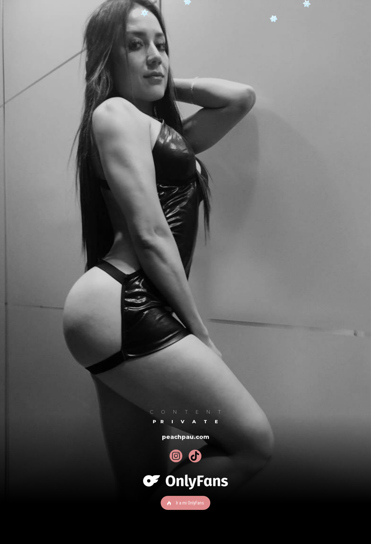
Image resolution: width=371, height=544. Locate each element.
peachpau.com (185, 437)
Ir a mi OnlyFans (185, 503)
